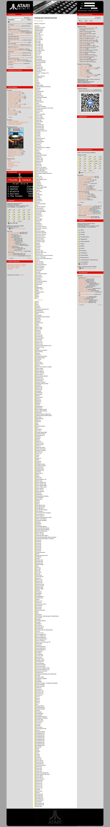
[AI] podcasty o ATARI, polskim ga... (87, 39)
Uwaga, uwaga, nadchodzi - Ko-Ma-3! (87, 37)
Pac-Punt (37, 53)
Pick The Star (38, 261)
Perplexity (37, 213)
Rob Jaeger (81, 192)
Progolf (37, 675)
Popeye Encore (39, 585)
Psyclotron (38, 722)
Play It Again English (40, 409)
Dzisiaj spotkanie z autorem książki (16, 61)
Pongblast (37, 556)
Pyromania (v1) (39, 803)
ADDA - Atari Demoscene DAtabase (87, 152)
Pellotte (37, 190)
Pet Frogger (38, 219)
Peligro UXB (38, 188)
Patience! (37, 162)
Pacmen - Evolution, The (41, 73)
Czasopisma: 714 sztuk (13, 149)
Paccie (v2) (38, 57)
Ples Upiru (37, 417)
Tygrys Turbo (81, 287)
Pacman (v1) (38, 67)
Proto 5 (37, 702)
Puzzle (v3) (38, 769)
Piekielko (37, 278)
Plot (36, 423)
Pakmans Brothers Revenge (42, 86)
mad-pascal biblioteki (83, 32)
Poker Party (38, 480)
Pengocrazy (38, 194)
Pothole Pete (38, 597)
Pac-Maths (38, 51)
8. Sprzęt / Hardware (83, 73)
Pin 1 (36, 298)
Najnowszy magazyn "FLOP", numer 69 (17, 50)
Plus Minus (38, 429)
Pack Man (37, 64)
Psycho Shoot (38, 721)
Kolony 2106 (11, 243)
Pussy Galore (38, 760)
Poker (36, 474)
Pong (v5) (37, 546)
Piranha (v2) (38, 336)
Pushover (37, 757)
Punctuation (38, 727)
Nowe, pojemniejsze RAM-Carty (86, 206)
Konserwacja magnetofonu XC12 (16, 98)
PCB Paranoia (38, 29)
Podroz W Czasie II (40, 449)
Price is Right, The (40, 636)
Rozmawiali (80, 175)
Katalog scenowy (82, 154)
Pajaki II (37, 83)
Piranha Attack (39, 338)
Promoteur (38, 689)
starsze (30, 117)
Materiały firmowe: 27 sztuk (14, 152)
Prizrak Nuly (38, 651)
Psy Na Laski (38, 719)
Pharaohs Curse (39, 235)
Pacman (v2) (38, 68)
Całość (11, 228)
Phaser (37, 243)
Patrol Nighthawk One (40, 168)
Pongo (37, 558)
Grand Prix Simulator (13, 255)
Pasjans (37, 152)
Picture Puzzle (39, 269)
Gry (81, 20)
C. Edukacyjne (82, 252)
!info (90, 161)
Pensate (37, 197)
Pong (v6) (37, 547)
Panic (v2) (37, 100)
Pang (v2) (37, 94)
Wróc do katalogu (38, 20)
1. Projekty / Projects (83, 65)
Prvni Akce (38, 712)
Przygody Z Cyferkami (41, 718)
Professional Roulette (40, 671)
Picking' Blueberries (40, 264)
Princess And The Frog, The (42, 642)
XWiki (9, 161)
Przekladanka (38, 713)
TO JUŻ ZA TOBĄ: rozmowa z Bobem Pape (88, 190)
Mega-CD (80, 34)
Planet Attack (38, 368)
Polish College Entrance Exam (43, 517)
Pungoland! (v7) (39, 742)
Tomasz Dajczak (82, 178)
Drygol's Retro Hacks (13, 165)
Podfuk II (37, 436)
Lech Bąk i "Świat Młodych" (85, 179)
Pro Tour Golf (38, 655)
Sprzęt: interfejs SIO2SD (84, 217)
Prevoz (37, 631)
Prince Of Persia (39, 640)
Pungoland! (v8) (39, 743)
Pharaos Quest (39, 238)
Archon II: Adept (12, 244)
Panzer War (38, 115)
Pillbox (37, 293)
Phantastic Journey (40, 226)
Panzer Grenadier (39, 114)
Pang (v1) (37, 92)
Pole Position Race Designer (42, 512)
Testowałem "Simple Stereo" (85, 288)
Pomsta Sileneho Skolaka (41, 529)
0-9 (9, 209)
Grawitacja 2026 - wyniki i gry (15, 40)
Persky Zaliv (38, 216)
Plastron (37, 398)
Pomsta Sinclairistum (40, 531)
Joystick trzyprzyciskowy (84, 290)
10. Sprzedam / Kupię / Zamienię (86, 75)
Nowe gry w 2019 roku (13, 100)
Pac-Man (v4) (38, 48)
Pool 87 (37, 570)
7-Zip (20, 228)
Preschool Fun (39, 626)
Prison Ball (38, 643)
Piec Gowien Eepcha (40, 273)
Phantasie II (38, 225)
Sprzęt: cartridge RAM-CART (85, 213)
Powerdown (38, 605)
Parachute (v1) (39, 124)
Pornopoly (37, 591)
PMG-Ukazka (38, 30)
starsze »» (29, 67)
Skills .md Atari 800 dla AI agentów (86, 55)
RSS (29, 19)
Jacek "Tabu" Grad (82, 193)
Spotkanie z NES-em (13, 30)
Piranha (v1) (38, 335)
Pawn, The (37, 176)
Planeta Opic (38, 380)
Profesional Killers (40, 664)
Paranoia (37, 136)
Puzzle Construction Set (41, 772)
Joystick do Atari (82, 286)
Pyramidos (38, 801)
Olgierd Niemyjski (82, 199)
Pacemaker (38, 59)
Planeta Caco (38, 377)
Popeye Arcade (39, 584)
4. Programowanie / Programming (86, 68)
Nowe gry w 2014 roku (13, 112)
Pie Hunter (38, 270)
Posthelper (38, 593)
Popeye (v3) (38, 582)
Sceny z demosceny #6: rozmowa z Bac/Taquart (19, 46)
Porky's (37, 590)
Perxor (37, 217)
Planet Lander (38, 369)
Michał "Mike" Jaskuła (83, 181)
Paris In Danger (39, 141)
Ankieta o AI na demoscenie (14, 53)
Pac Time (37, 36)
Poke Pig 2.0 (38, 473)
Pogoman (37, 461)
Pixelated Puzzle (39, 357)
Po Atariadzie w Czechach (14, 31)
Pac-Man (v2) (38, 45)
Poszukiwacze (38, 596)
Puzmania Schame (40, 765)
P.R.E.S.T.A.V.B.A (39, 27)
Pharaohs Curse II (39, 237)
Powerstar (37, 608)
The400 (80, 30)
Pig (36, 285)
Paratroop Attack (39, 138)
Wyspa (9, 246)
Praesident (38, 614)
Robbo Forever (11, 241)
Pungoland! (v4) (39, 737)
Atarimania (10, 163)
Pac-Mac (37, 41)
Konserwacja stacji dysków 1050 (15, 97)
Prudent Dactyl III (39, 709)
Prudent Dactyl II (39, 707)
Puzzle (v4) (38, 771)
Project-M (37, 687)
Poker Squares (39, 488)
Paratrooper (38, 139)
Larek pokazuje (11, 103)
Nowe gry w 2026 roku (13, 91)
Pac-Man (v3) (38, 47)
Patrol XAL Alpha (39, 170)
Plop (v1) (37, 420)
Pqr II (36, 613)
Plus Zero (37, 430)
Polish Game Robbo (40, 518)
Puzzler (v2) (38, 783)
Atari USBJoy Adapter (83, 208)
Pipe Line (37, 319)
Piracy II (37, 330)
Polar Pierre (38, 499)
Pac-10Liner (38, 38)
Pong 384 (37, 550)
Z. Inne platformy (83, 262)
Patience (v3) (38, 161)
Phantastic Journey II (40, 228)
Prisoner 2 (37, 645)
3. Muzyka (81, 234)
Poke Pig (37, 471)
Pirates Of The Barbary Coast (42, 345)
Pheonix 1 (37, 246)
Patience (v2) (38, 159)
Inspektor (10, 254)
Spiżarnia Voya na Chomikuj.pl (15, 155)
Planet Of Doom (39, 372)
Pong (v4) (37, 544)
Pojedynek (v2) (39, 470)
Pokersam (37, 493)
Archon (9, 247)
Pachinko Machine (40, 60)
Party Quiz (37, 149)
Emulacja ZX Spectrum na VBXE (16, 104)
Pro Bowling (38, 654)
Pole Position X (39, 514)
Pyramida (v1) (38, 798)
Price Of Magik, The (40, 634)
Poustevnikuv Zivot (40, 604)
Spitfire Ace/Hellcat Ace (13, 245)
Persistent (37, 214)
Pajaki (36, 82)
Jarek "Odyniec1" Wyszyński (85, 197)
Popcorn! (37, 578)
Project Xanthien (39, 686)
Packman (37, 65)
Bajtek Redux (11, 156)
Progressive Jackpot (40, 678)
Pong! (36, 553)
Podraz (37, 439)
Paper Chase (38, 121)
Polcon (37, 502)
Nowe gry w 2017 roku (13, 101)
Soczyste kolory (82, 297)
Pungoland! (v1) (39, 733)
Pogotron (37, 462)
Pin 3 (36, 301)
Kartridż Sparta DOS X (13, 94)
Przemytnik (38, 715)
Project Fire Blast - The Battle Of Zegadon (46, 683)
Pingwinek (37, 315)
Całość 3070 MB (13, 223)
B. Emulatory (82, 250)
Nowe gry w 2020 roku (13, 99)
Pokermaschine (39, 491)
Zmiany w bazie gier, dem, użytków (86, 46)
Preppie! (37, 622)
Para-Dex (37, 123)
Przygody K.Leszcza (40, 716)
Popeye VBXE (38, 588)
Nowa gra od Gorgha (83, 58)
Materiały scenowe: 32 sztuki (15, 150)
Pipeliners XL (38, 322)
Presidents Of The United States (43, 629)
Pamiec (37, 89)
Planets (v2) (38, 388)
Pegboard (37, 184)
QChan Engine (11, 114)
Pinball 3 (37, 307)
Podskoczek (38, 452)
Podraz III (37, 441)
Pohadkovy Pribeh (40, 465)
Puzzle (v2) (38, 768)
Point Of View (38, 467)
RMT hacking (81, 53)
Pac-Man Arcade (39, 50)
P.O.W (36, 26)
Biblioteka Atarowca (12, 126)
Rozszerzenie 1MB (82, 289)
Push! (36, 753)
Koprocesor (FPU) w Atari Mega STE (87, 41)
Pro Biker (37, 652)
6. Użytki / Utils (82, 71)
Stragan (80, 204)
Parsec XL (37, 146)
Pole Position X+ (39, 515)
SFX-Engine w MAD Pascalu (15, 92)
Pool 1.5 (37, 567)
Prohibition (38, 681)
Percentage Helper (40, 203)
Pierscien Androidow (40, 281)
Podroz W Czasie (39, 447)
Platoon (37, 404)
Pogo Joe (37, 458)
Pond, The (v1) (39, 532)
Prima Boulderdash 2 (40, 639)
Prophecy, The (39, 690)
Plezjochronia (38, 418)
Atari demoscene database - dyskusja (16, 265)
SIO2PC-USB (81, 280)
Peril (36, 205)
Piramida (37, 331)
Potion (37, 599)
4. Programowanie (83, 236)
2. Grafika (81, 232)
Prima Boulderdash (40, 637)
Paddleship (38, 77)
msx (95, 163)
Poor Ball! (37, 572)
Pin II (36, 304)
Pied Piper (37, 275)
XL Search (10, 166)
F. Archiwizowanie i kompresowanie (88, 259)
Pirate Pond (38, 341)
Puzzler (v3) (38, 784)
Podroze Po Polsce (40, 450)
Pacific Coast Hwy (40, 62)
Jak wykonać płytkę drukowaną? (86, 294)
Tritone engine (11, 113)
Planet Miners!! (39, 371)
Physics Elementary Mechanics (43, 258)
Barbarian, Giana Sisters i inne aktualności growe (20, 37)
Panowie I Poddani (40, 106)
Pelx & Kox (38, 191)
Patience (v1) (38, 158)
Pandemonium (39, 91)
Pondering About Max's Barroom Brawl (45, 537)
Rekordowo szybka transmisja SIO (86, 27)
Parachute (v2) (39, 126)
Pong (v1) (37, 540)
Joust (9, 237)
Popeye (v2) (38, 581)
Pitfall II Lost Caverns (40, 350)
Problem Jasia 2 (39, 660)
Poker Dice (38, 477)
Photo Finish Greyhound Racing (43, 255)
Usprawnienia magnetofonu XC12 (16, 96)
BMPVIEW (10, 110)
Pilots (36, 296)
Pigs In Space (38, 288)
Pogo (36, 456)
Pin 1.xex (40, 299)
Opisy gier (9, 231)
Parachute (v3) (39, 127)
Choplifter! (10, 236)
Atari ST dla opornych (13, 111)
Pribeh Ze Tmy (39, 632)
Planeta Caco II (39, 379)
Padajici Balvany (39, 76)
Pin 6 (36, 303)
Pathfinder (37, 156)
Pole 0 (36, 503)
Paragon (37, 133)
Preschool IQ (38, 628)
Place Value (38, 362)
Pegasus (37, 182)
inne (19, 221)
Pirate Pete (38, 339)
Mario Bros (10, 239)
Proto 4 (37, 701)
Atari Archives (11, 164)
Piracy (36, 325)
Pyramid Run (38, 797)
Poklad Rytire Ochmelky (41, 496)
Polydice (37, 522)
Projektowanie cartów (83, 284)
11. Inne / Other (82, 77)
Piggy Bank (38, 287)
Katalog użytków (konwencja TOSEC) (87, 266)
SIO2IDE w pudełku (83, 301)
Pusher (37, 754)
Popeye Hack (38, 587)
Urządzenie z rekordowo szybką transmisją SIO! (19, 28)
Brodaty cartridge (12, 60)
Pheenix (37, 244)
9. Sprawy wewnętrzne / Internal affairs (87, 74)
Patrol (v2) (37, 165)
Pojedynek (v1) (39, 468)
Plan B (37, 365)
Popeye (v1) (38, 579)
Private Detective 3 (40, 649)
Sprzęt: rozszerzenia (83, 210)
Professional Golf (39, 666)
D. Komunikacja (83, 255)
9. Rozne (81, 248)
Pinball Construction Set (41, 309)
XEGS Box (81, 298)
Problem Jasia (39, 658)
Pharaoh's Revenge (40, 234)
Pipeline (37, 321)
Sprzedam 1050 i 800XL (84, 51)
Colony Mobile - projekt (12, 267)
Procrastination (39, 663)
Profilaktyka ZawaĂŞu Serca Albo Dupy (45, 674)
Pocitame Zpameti (39, 433)
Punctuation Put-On (40, 728)
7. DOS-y (81, 243)
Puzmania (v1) (38, 762)
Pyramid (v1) (38, 794)
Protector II (38, 695)
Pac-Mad (37, 42)
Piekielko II (38, 279)
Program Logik (39, 677)
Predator (37, 619)
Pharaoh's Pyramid (40, 232)
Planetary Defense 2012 (41, 383)
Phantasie (37, 223)
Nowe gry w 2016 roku (13, 105)
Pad (36, 74)
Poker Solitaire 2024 (40, 487)
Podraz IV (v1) (38, 442)
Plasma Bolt (38, 397)
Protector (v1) (38, 692)
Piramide (37, 333)
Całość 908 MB (82, 264)
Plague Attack (38, 363)
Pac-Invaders (38, 39)
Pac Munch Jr (38, 35)
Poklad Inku (38, 494)
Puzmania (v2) (38, 763)
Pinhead (37, 318)
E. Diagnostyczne (83, 257)
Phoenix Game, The (40, 252)
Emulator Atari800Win (13, 121)
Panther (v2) (38, 111)
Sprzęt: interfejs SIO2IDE (84, 216)
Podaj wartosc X (39, 435)
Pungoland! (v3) (39, 736)
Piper (36, 324)
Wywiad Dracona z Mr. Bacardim (86, 177)
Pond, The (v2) (39, 534)
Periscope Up (38, 208)
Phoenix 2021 (38, 251)
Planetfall (37, 385)
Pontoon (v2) (38, 561)
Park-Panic (38, 143)
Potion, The (38, 601)
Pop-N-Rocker (38, 576)
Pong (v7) (37, 549)
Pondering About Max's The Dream (44, 538)
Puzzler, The (38, 788)
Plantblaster (38, 392)
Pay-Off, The (38, 178)
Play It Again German (40, 411)
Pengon (37, 196)
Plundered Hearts (39, 426)
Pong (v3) (37, 543)
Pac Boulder (38, 32)
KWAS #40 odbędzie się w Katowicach (17, 23)
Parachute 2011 (39, 129)
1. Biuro (81, 229)
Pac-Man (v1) (38, 44)
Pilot (36, 295)
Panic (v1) (37, 98)
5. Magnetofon (82, 239)
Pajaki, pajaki (38, 85)
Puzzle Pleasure (39, 778)
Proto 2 (37, 698)
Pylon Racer (38, 791)
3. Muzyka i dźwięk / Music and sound (87, 67)
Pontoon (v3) (38, 563)
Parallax (37, 135)
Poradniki (9, 90)
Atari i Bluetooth (82, 279)
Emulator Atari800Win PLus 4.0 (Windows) (18, 122)
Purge (36, 750)
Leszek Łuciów (82, 189)
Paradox (37, 132)
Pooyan (37, 573)
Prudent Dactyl (39, 706)
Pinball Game (38, 310)
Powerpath (38, 607)
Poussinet (37, 602)
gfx (100, 158)
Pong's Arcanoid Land (41, 555)
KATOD (80, 184)
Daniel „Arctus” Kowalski (84, 183)
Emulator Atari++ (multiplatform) (15, 123)
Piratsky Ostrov (39, 347)
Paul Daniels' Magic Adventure (43, 173)
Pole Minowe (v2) (39, 506)
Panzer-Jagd (38, 117)
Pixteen (37, 360)
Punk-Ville (37, 747)
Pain (36, 79)
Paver (36, 174)
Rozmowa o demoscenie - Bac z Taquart (17, 42)
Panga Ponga (38, 95)
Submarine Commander (13, 233)
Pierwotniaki (38, 282)
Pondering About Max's (41, 535)
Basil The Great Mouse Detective (16, 251)
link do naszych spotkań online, (85, 89)
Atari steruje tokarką (83, 302)
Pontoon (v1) (38, 560)
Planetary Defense (40, 382)
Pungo (37, 730)
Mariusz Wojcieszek (83, 185)
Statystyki (9, 269)
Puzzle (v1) (38, 766)
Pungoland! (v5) (39, 739)
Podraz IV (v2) (38, 444)
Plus (36, 427)
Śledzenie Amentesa (83, 188)
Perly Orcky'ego (39, 209)
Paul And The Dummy (40, 171)
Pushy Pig (37, 759)
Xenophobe (11, 240)
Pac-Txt (37, 54)
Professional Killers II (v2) (41, 669)
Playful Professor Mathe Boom (43, 415)
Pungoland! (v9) (39, 745)
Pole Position (38, 511)
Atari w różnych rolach (83, 300)
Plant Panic (38, 389)
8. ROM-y (81, 246)
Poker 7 (37, 476)
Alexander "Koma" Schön (84, 195)
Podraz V (37, 446)
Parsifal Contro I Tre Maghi (42, 147)
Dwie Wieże (11, 250)
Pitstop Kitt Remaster (40, 356)
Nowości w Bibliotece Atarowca (15, 63)
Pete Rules (38, 220)
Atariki (9, 159)
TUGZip (23, 228)
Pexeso (37, 222)
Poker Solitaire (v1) (40, 482)
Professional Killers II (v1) (41, 667)
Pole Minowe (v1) (39, 505)
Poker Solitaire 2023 (40, 485)
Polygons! (37, 523)
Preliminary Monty (40, 620)
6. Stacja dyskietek (83, 241)
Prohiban (37, 680)
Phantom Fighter (39, 231)
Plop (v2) (37, 421)
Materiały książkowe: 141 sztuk (15, 151)
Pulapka (37, 725)
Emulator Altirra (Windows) (14, 124)
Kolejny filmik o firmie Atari (84, 60)
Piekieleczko (38, 276)
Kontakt (9, 169)
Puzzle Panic (38, 777)
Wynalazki (80, 275)
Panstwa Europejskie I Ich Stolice (43, 108)
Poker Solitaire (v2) (40, 484)
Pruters (37, 710)
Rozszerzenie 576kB (83, 296)
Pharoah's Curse (39, 240)
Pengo (37, 193)
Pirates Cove (38, 344)
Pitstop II (37, 354)
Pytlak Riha (38, 806)
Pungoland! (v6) (39, 740)
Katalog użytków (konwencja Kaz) (86, 223)
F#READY (80, 182)
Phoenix (37, 249)
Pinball (37, 306)
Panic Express (39, 101)
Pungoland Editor (39, 731)
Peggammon (38, 185)
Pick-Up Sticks (39, 263)
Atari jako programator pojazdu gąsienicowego (89, 276)
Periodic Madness (39, 206)
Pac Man (37, 33)
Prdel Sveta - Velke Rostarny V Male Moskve (46, 616)
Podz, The (37, 453)
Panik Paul (38, 105)
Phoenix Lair (38, 254)
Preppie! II (37, 623)
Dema (91, 20)
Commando (11, 238)
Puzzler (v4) (38, 786)
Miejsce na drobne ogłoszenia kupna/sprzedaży (89, 214)
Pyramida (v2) (38, 800)
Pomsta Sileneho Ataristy (41, 528)
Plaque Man (38, 394)
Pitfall (36, 348)
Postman (37, 594)
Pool (36, 566)
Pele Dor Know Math (40, 187)
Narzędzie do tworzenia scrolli (15, 93)
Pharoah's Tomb (39, 241)
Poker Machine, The (40, 479)
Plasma (37, 395)
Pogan (37, 455)
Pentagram (38, 199)
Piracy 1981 (38, 328)
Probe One (38, 657)
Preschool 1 (38, 625)
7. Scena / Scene (82, 72)
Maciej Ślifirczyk (82, 196)
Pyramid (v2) (38, 795)
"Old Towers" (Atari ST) (13, 232)
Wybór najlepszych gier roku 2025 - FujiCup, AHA (20, 57)
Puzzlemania (38, 780)
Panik (36, 103)
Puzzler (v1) (38, 781)
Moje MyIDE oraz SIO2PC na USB (86, 291)
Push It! (37, 751)
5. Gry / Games (82, 69)
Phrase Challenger (40, 257)
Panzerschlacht (39, 118)
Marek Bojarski (82, 198)
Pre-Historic (38, 617)
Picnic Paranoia (39, 266)
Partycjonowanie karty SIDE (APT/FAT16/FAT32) (19, 107)
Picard (37, 260)
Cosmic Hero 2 (82, 48)
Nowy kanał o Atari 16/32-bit (14, 55)
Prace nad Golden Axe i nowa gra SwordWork (19, 35)
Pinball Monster (39, 312)
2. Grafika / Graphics (83, 66)
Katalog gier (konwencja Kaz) (14, 203)
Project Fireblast (39, 684)
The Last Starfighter (13, 248)
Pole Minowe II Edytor (40, 509)
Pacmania (37, 71)
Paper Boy (37, 120)
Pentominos (38, 200)
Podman (37, 438)
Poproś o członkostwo (93, 10)
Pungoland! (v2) (39, 734)
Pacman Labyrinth (40, 70)
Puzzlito (37, 789)
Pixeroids (37, 359)
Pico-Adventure (39, 267)
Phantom (37, 229)
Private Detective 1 (40, 646)
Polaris (37, 500)
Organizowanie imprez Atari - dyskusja (16, 264)
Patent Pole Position (40, 155)
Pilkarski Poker (39, 292)
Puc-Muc (37, 724)
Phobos (37, 247)
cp (99, 156)
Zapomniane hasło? (82, 10)
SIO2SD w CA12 (82, 282)
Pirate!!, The (38, 342)
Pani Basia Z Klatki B (40, 97)
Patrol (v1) (37, 164)
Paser (36, 150)
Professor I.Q (38, 672)
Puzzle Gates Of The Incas (42, 774)
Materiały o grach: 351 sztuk (15, 154)
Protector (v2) (38, 693)
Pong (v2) (37, 541)
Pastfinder (37, 153)
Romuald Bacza (82, 186)
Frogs (9, 234)
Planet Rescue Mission (41, 376)
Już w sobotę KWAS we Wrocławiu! (16, 33)
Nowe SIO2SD (82, 281)
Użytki (85, 20)
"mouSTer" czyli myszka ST (85, 207)
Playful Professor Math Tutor (42, 414)
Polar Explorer (39, 497)
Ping (36, 313)
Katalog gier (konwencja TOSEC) (15, 225)
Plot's (36, 424)
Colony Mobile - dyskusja (13, 266)
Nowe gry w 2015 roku (13, 106)
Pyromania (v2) (39, 804)
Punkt (36, 748)
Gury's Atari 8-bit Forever (14, 162)
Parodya (37, 144)
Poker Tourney (39, 490)
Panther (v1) (38, 109)
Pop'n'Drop (38, 575)
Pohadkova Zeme (39, 464)
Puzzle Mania (38, 775)
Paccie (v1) (38, 56)
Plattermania (38, 406)
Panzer (37, 112)
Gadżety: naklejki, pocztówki (85, 211)
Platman (37, 403)
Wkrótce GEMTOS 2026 (14, 44)
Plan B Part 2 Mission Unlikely (43, 366)
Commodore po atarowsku (14, 26)
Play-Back (37, 412)
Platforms (37, 401)
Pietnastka (38, 284)
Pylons (37, 792)
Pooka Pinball (38, 564)
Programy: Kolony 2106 (84, 209)
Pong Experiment (39, 552)
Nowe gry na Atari (82, 44)
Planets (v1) (38, 386)
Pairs (36, 80)
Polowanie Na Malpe (40, 520)
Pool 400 (37, 569)
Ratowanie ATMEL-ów (83, 283)
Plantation (37, 391)
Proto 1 (37, 696)
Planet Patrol (38, 374)
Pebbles (37, 181)
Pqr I (36, 611)
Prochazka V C (39, 661)
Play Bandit (38, 407)
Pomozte (37, 525)
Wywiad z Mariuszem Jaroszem (86, 176)
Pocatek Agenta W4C (40, 432)
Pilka (36, 290)
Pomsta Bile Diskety (40, 526)
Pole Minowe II (39, 508)
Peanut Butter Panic (40, 179)
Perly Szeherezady (40, 211)
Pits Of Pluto (38, 351)
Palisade (37, 88)
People (37, 202)
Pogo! (36, 459)
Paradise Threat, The (40, 130)
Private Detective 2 (40, 648)
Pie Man (37, 272)
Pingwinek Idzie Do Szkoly (42, 316)
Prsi (36, 704)
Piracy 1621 (38, 327)
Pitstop (37, 353)
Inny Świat (10, 253)
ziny (90, 170)
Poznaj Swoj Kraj (39, 610)
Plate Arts (37, 400)
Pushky (37, 756)
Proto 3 (37, 699)
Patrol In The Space (40, 167)
